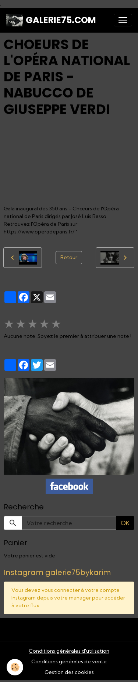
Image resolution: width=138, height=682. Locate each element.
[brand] (51, 20)
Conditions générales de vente (69, 661)
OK (125, 523)
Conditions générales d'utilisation (69, 651)
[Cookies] (15, 667)
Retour (68, 257)
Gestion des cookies (69, 672)
